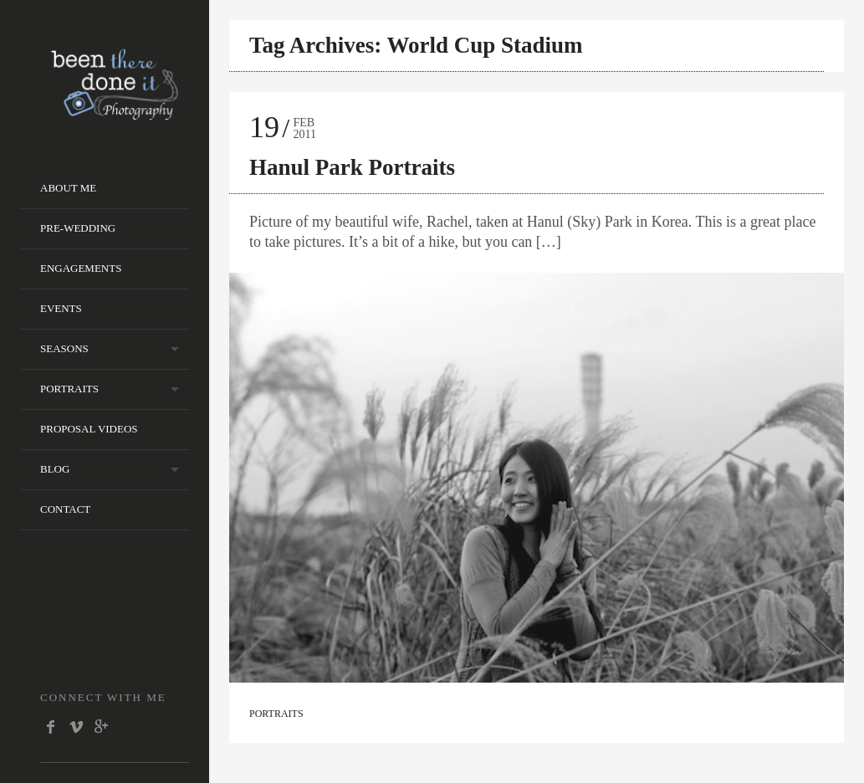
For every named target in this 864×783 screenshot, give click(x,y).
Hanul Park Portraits (352, 167)
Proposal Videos (89, 428)
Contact (65, 509)
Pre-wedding (77, 228)
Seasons (64, 348)
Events (61, 308)
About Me (68, 188)
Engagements (80, 268)
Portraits (69, 388)
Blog (54, 469)
